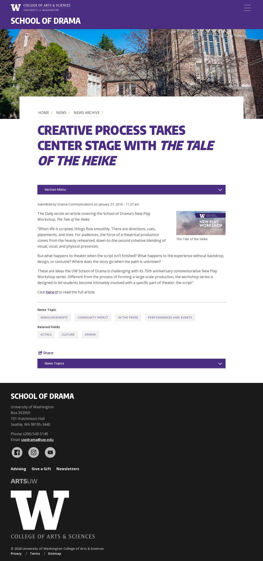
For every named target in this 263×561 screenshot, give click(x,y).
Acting (46, 334)
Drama (90, 334)
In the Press (128, 317)
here (52, 292)
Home (43, 112)
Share (45, 352)
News (61, 112)
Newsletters (67, 468)
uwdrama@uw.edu (37, 439)
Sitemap (54, 553)
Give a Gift (41, 468)
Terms (35, 553)
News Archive (87, 112)
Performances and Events (170, 317)
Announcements (54, 317)
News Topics (54, 363)
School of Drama (46, 20)
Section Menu (55, 189)
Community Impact (93, 317)
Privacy (16, 553)
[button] (201, 233)
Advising (18, 468)
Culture (68, 334)
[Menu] (247, 8)
